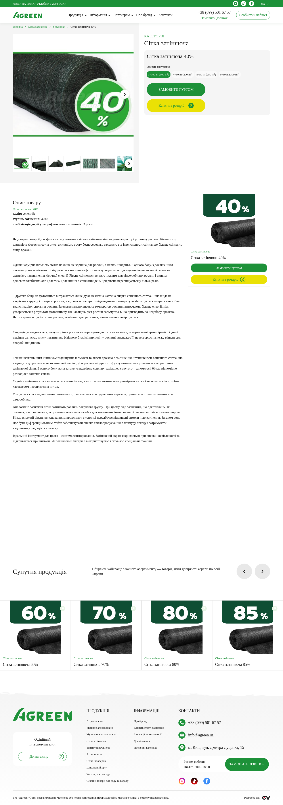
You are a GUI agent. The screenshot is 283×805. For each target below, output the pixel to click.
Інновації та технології (147, 734)
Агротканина (94, 754)
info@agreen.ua (201, 735)
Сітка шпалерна (96, 761)
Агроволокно (94, 721)
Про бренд (140, 721)
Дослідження (142, 741)
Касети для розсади (98, 774)
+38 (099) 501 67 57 (204, 722)
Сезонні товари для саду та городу (107, 780)
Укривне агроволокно (99, 727)
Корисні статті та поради (149, 727)
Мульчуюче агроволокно (101, 734)
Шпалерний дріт (96, 767)
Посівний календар (145, 747)
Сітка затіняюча (96, 741)
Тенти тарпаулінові (98, 747)
